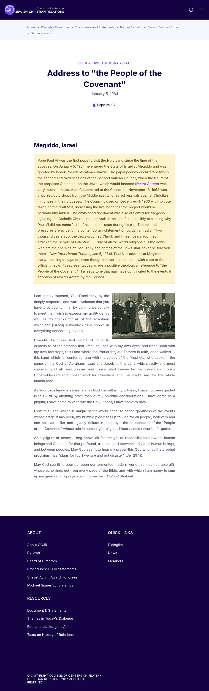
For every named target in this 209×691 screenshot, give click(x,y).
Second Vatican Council (164, 27)
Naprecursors (40, 33)
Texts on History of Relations (50, 634)
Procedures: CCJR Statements (51, 569)
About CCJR (37, 545)
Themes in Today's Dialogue (50, 618)
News (112, 553)
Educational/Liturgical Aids (48, 626)
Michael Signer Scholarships (50, 585)
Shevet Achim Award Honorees (52, 577)
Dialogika (115, 545)
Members (115, 561)
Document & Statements (46, 610)
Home (31, 27)
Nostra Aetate (146, 184)
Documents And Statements (94, 27)
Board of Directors (42, 561)
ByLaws (33, 553)
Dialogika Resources (55, 27)
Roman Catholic (131, 27)
